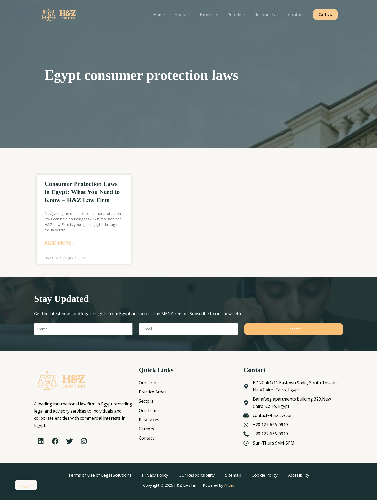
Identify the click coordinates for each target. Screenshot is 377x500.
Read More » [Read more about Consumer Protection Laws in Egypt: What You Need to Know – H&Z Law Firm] (60, 243)
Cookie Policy (265, 475)
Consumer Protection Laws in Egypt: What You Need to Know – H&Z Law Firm (82, 191)
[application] (194, 14)
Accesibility (298, 475)
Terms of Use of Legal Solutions (99, 475)
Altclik (229, 485)
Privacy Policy (155, 475)
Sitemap (233, 475)
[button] (325, 14)
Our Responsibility (197, 475)
